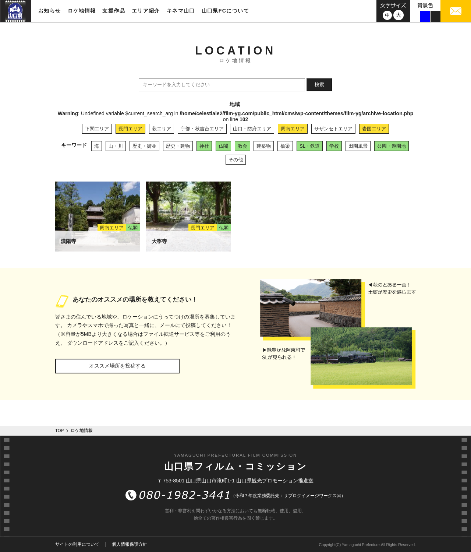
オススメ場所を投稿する (117, 366)
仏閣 (223, 146)
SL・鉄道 (310, 146)
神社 (204, 146)
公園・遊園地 (391, 146)
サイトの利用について (77, 544)
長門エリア (130, 128)
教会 (242, 146)
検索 (319, 84)
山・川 (116, 146)
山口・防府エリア (252, 128)
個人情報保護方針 (129, 544)
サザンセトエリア (333, 128)
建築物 (263, 146)
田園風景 (358, 146)
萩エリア (161, 128)
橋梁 (285, 146)
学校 (334, 146)
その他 (236, 159)
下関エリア (97, 128)
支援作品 (113, 11)
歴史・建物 (178, 146)
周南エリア (293, 128)
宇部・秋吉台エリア (202, 128)
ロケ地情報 (82, 11)
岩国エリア (374, 128)
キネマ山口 (181, 11)
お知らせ (49, 11)
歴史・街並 (144, 146)
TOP (59, 430)
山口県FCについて (225, 11)
